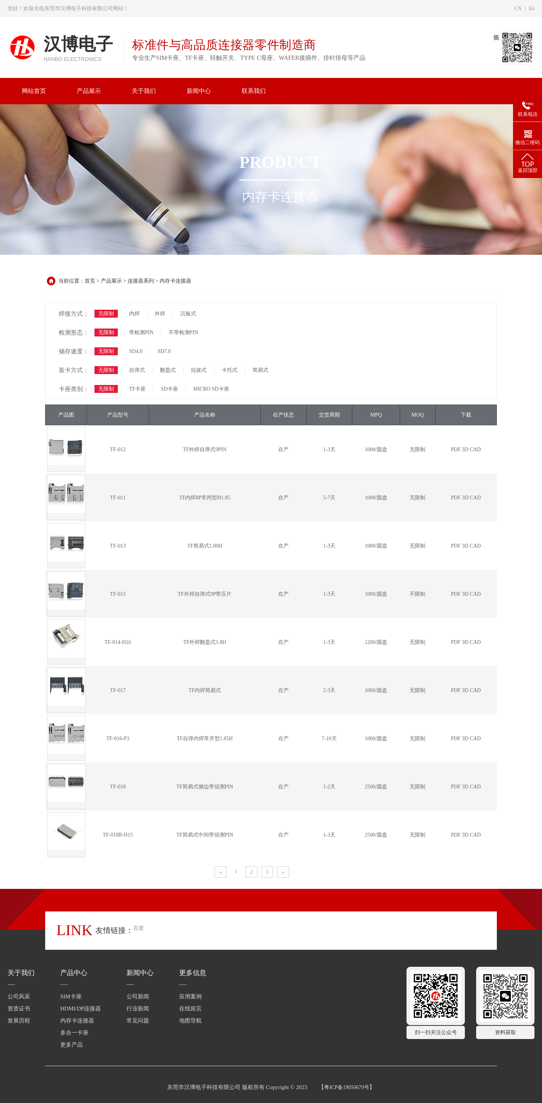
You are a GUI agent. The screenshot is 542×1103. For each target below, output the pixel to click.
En (531, 8)
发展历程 (19, 1021)
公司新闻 (137, 996)
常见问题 (137, 1021)
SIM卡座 (71, 996)
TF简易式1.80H (204, 546)
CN (517, 8)
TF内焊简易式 (205, 690)
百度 (138, 928)
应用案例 (190, 996)
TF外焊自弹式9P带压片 (204, 594)
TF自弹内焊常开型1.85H (205, 738)
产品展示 (111, 281)
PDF (456, 449)
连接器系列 (141, 281)
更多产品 (71, 1045)
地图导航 (190, 1021)
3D (465, 449)
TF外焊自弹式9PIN (205, 449)
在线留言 (190, 1009)
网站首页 (34, 91)
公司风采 (19, 996)
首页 (90, 281)
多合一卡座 (74, 1033)
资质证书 (19, 1009)
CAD (475, 449)
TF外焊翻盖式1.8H (204, 642)
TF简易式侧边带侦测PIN (204, 787)
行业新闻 (137, 1009)
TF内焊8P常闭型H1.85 (204, 498)
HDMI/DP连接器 (80, 1009)
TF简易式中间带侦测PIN (204, 835)
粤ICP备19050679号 (346, 1087)
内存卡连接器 (175, 281)
